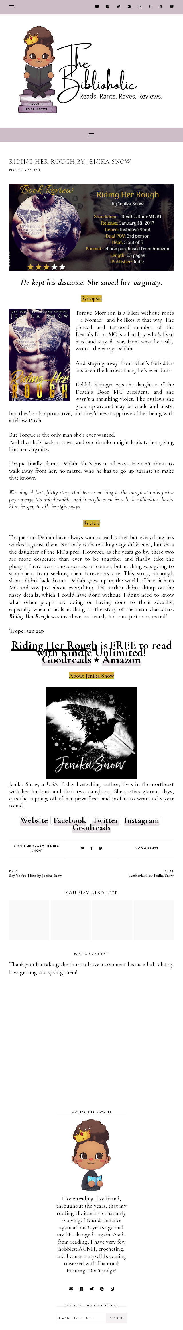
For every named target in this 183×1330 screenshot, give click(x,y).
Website (34, 820)
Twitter (105, 820)
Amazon (121, 659)
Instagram (141, 820)
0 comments (146, 848)
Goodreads (66, 659)
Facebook (70, 820)
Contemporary (29, 846)
